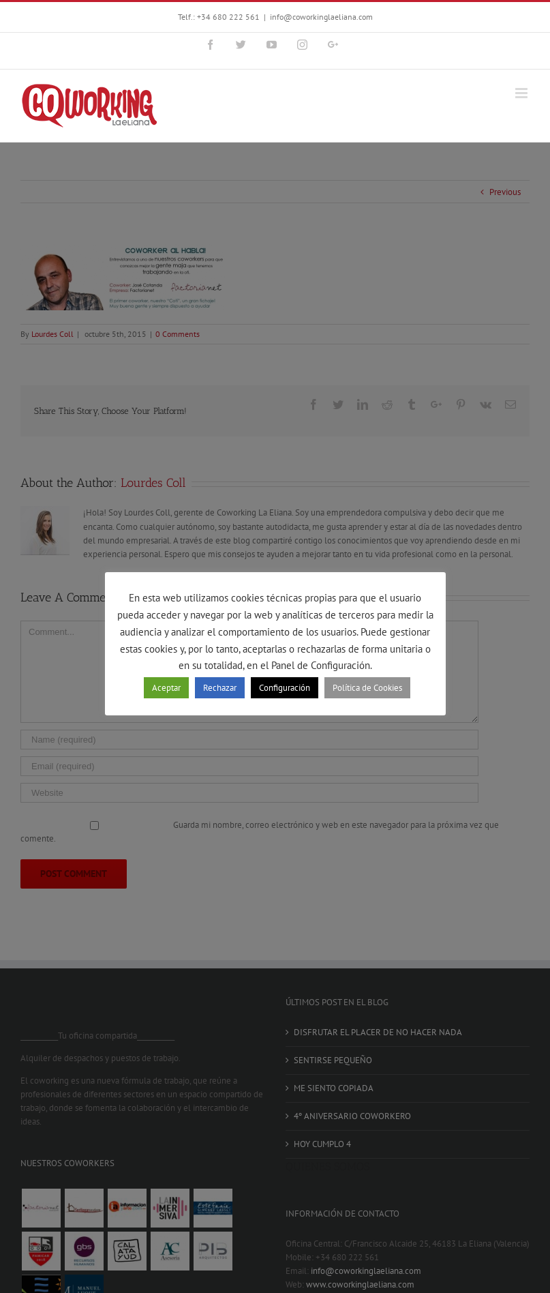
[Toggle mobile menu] (522, 93)
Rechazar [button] (219, 688)
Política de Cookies (367, 688)
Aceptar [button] (166, 688)
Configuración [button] (284, 688)
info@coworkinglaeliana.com (321, 17)
